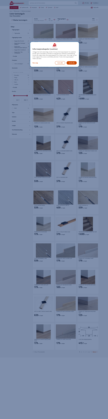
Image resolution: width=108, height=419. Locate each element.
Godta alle (72, 62)
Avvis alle (60, 62)
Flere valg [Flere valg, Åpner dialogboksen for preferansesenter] (35, 62)
